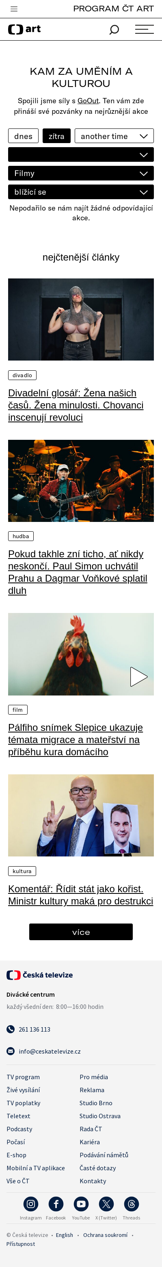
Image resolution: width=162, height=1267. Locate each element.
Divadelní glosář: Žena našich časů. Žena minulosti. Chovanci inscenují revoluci (76, 405)
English (64, 1235)
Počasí (15, 1142)
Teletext (18, 1116)
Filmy (24, 173)
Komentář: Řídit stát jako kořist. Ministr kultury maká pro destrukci (80, 894)
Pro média (94, 1077)
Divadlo (22, 375)
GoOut (88, 100)
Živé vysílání (23, 1090)
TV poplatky (23, 1103)
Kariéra (90, 1142)
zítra (57, 136)
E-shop (16, 1155)
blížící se (30, 192)
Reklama (92, 1090)
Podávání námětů (104, 1155)
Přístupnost (20, 1243)
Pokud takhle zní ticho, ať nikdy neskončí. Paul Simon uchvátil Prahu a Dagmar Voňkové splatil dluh (77, 572)
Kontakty (93, 1181)
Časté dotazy (98, 1168)
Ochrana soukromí (105, 1235)
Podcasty (19, 1129)
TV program (23, 1077)
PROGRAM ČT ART (113, 8)
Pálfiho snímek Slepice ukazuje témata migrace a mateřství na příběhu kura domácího (75, 739)
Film (18, 709)
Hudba (21, 536)
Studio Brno (96, 1103)
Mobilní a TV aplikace (35, 1168)
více (81, 932)
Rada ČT (91, 1129)
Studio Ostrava (100, 1116)
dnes (23, 136)
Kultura (22, 871)
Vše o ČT (18, 1181)
